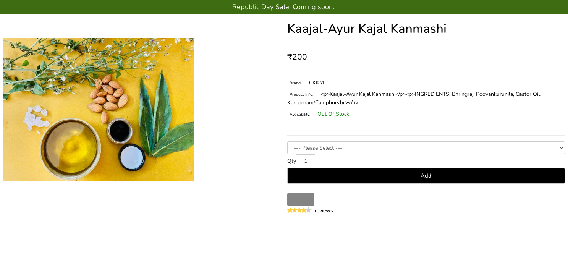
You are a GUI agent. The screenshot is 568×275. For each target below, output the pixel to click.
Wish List (294, 199)
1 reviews (321, 210)
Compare (307, 199)
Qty (291, 161)
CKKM (316, 82)
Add (426, 176)
